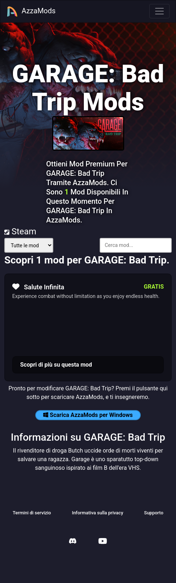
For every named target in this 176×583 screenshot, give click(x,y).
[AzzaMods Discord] (73, 542)
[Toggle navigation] (159, 11)
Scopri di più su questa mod (56, 364)
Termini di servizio (32, 512)
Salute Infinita (38, 286)
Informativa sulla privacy (97, 512)
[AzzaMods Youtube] (102, 542)
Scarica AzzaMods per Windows (87, 415)
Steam (20, 231)
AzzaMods (30, 11)
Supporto (153, 512)
